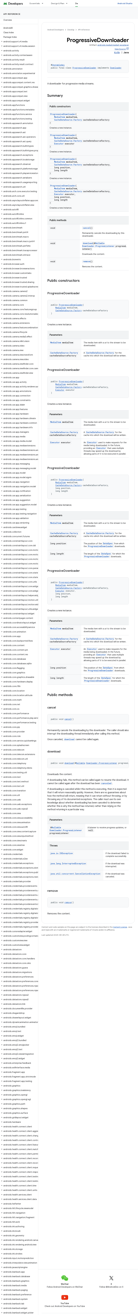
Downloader (116, 67)
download (88, 243)
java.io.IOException (61, 853)
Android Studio (124, 3)
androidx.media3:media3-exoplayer (113, 45)
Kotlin (117, 52)
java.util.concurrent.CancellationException (75, 873)
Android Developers (55, 30)
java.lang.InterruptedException (68, 863)
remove (86, 261)
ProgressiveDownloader (84, 67)
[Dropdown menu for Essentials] (44, 3)
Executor (59, 143)
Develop (70, 30)
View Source (120, 49)
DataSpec (108, 543)
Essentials (35, 3)
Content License (120, 927)
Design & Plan (57, 3)
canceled (106, 783)
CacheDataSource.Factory (68, 119)
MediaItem (59, 117)
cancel (86, 228)
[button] (18, 41)
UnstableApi (58, 65)
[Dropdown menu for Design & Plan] (68, 3)
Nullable (100, 243)
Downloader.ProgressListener (98, 246)
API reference (12, 14)
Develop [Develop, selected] (79, 3)
